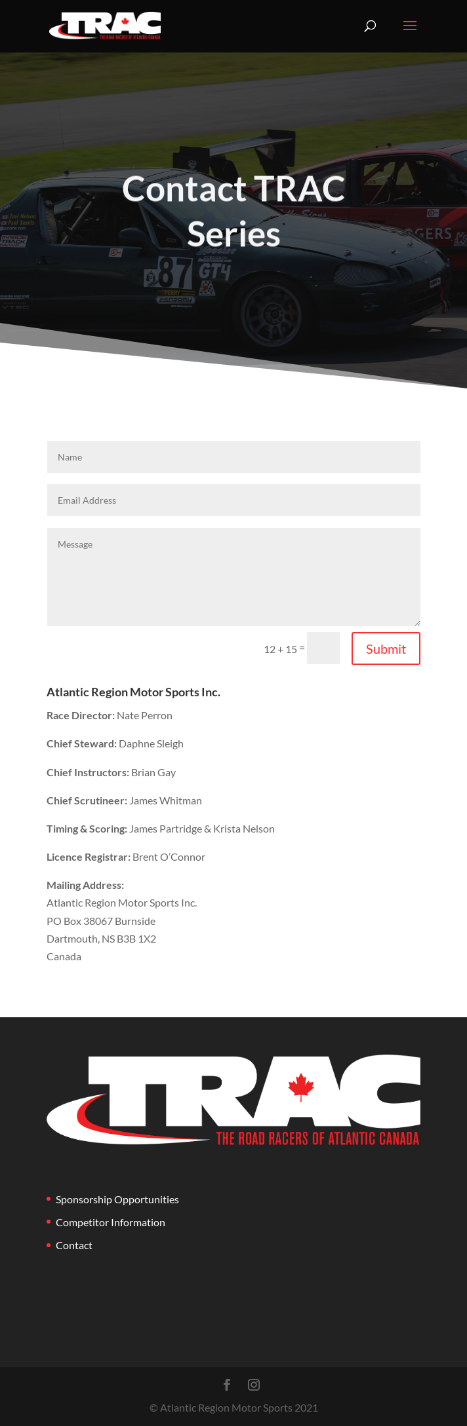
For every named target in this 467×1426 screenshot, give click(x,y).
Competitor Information (110, 1222)
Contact (74, 1245)
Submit (386, 648)
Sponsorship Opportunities (117, 1199)
